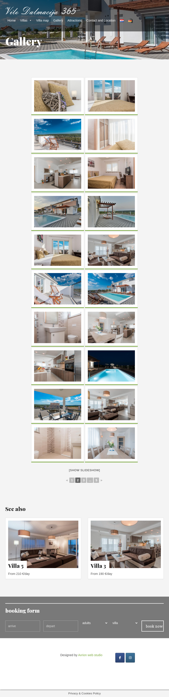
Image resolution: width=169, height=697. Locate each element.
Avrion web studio (90, 655)
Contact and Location (100, 20)
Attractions (74, 20)
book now (154, 626)
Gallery (58, 20)
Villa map (42, 20)
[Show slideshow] (84, 470)
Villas (23, 20)
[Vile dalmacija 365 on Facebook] (120, 658)
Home (11, 20)
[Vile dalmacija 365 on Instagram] (130, 658)
